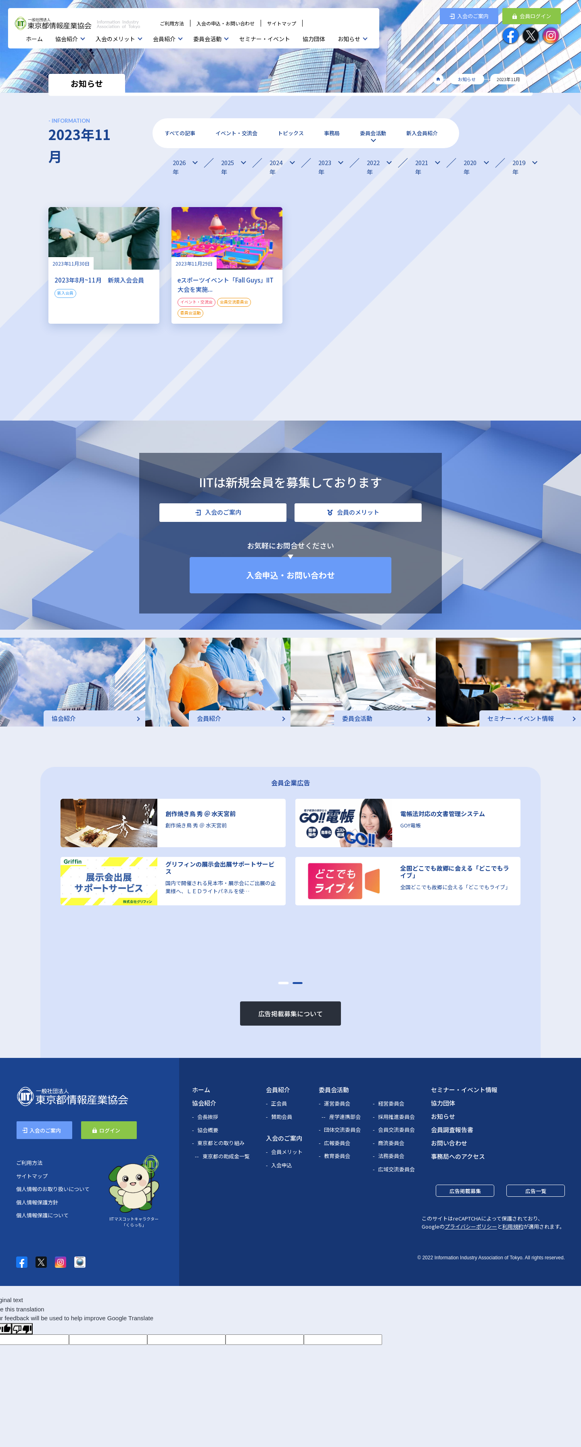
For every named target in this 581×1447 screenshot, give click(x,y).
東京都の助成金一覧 (226, 1156)
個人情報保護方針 (37, 1202)
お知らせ (349, 39)
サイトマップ (281, 23)
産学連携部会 (345, 1116)
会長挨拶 (207, 1116)
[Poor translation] (22, 1328)
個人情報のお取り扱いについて (53, 1189)
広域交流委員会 (396, 1169)
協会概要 (207, 1130)
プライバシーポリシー (471, 1226)
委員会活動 (207, 39)
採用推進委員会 (396, 1116)
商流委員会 (391, 1143)
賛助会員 (281, 1116)
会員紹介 (164, 39)
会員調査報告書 (452, 1129)
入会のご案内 (284, 1138)
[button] (283, 983)
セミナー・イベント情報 (464, 1089)
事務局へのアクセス (458, 1156)
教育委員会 (337, 1156)
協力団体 (314, 39)
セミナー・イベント (264, 39)
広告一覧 (535, 1191)
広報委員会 (337, 1143)
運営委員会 (337, 1103)
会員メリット (287, 1152)
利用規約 (512, 1226)
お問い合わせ (449, 1143)
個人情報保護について (42, 1215)
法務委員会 (391, 1156)
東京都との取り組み (221, 1143)
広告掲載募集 (465, 1191)
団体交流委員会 (342, 1129)
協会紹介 (66, 39)
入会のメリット (115, 39)
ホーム (34, 39)
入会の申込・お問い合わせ (225, 23)
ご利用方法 (172, 23)
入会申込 (281, 1165)
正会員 (279, 1103)
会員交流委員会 (396, 1129)
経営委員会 (391, 1103)
